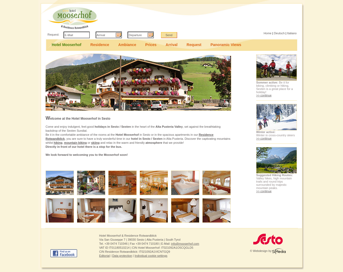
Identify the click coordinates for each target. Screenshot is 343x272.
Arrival (171, 45)
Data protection (122, 255)
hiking (58, 142)
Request (194, 45)
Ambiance (127, 45)
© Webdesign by (268, 250)
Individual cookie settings (151, 255)
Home (267, 33)
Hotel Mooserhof (66, 45)
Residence (99, 45)
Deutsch (279, 33)
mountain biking (75, 142)
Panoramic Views (225, 45)
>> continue (264, 95)
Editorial (104, 255)
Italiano (292, 33)
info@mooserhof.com (185, 243)
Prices (150, 45)
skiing (95, 142)
